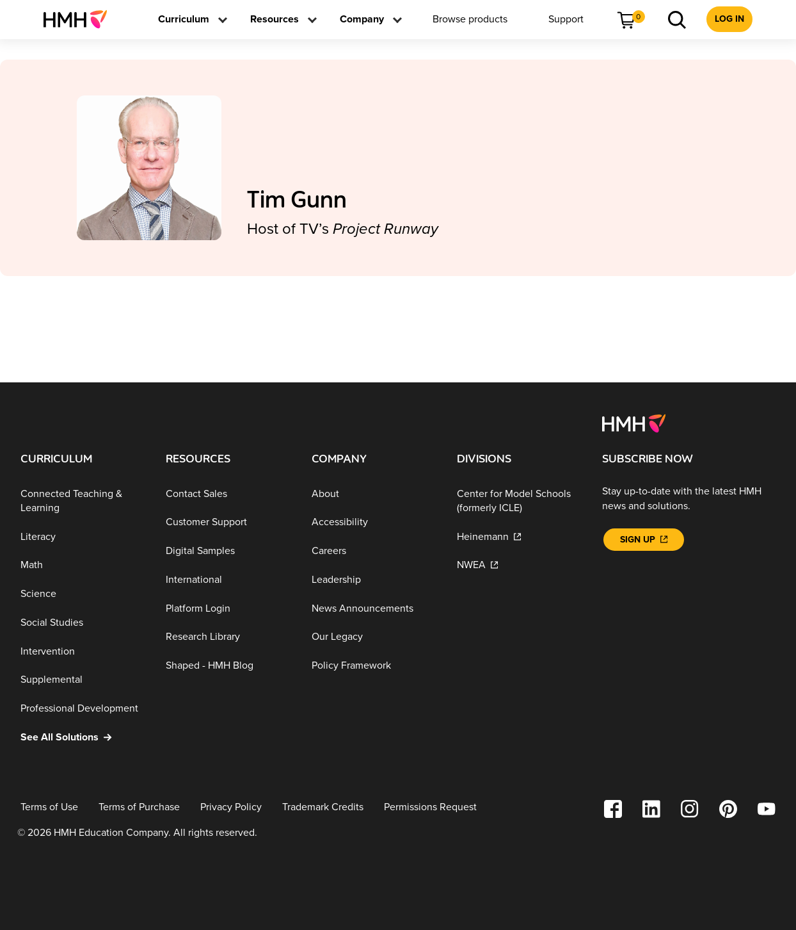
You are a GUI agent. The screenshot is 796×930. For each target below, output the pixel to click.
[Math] (82, 565)
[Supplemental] (82, 679)
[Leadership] (374, 580)
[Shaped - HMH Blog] (228, 665)
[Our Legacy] (374, 637)
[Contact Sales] (228, 493)
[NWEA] (519, 565)
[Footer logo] (633, 422)
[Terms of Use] (49, 807)
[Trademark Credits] (323, 807)
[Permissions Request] (430, 807)
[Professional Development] (82, 708)
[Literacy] (82, 536)
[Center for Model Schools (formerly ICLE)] (519, 500)
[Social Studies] (82, 622)
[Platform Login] (228, 608)
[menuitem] (80, 19)
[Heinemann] (519, 536)
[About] (374, 493)
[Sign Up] (643, 539)
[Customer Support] (228, 522)
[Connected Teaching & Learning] (82, 500)
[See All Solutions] (82, 737)
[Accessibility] (374, 522)
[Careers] (374, 551)
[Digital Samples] (228, 551)
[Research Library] (228, 637)
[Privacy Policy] (231, 807)
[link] (80, 19)
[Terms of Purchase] (139, 807)
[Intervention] (82, 651)
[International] (228, 580)
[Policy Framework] (374, 665)
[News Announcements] (374, 608)
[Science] (82, 594)
